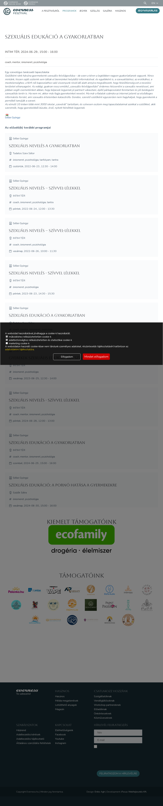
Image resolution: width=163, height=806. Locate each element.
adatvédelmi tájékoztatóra (19, 349)
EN (155, 3)
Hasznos (120, 10)
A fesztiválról (50, 10)
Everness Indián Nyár (12, 3)
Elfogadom (67, 357)
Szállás (95, 10)
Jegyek (83, 10)
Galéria (107, 10)
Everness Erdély (31, 3)
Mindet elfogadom (96, 357)
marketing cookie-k (17, 343)
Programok (69, 10)
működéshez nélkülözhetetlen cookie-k (28, 336)
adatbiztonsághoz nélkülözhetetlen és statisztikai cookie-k (39, 340)
